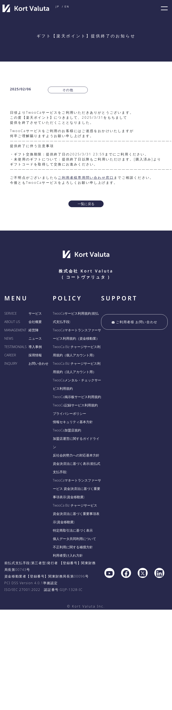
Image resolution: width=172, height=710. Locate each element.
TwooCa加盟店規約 (67, 430)
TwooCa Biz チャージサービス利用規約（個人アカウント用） (76, 350)
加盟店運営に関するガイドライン (76, 442)
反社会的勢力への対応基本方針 (76, 455)
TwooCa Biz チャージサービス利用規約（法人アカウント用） (76, 367)
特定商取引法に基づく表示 (73, 530)
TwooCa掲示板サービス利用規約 (77, 397)
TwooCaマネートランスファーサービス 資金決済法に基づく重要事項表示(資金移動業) (77, 488)
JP (58, 6)
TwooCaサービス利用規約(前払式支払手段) (76, 317)
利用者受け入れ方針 (68, 555)
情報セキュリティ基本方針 (73, 422)
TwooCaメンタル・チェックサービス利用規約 (77, 384)
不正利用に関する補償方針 (73, 547)
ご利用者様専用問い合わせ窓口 (86, 177)
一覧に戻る (86, 204)
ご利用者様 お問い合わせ (134, 322)
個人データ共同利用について (74, 538)
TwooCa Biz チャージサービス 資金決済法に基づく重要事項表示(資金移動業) (76, 513)
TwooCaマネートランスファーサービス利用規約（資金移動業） (77, 334)
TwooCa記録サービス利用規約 (75, 405)
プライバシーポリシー (69, 413)
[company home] (25, 8)
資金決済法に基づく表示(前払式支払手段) (76, 467)
